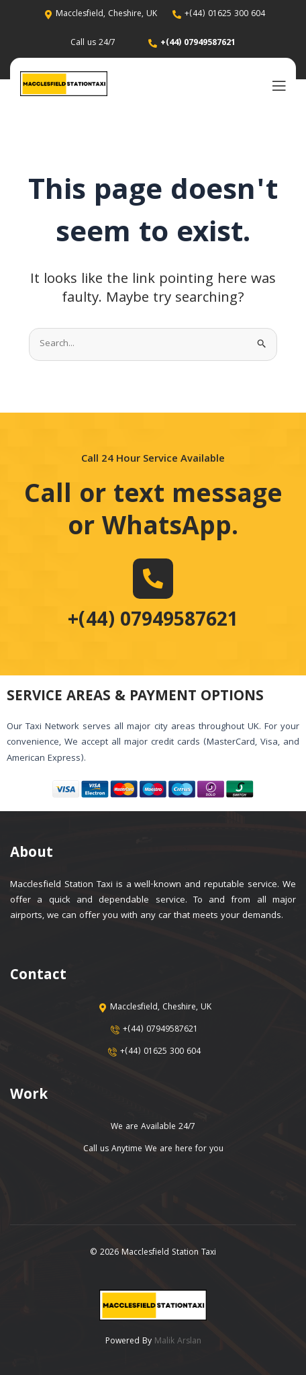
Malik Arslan (177, 1342)
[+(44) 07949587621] (153, 578)
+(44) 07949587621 (153, 622)
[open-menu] (276, 85)
